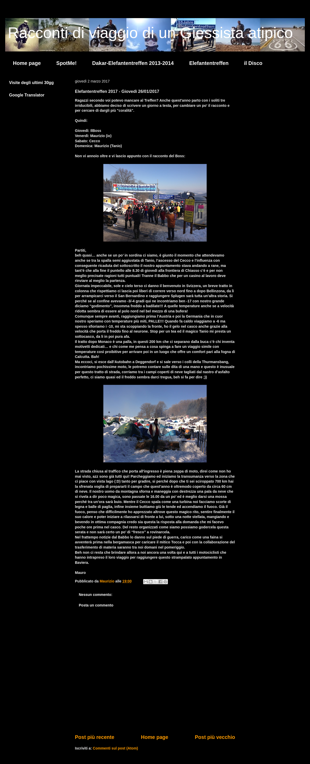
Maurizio (107, 581)
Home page (27, 63)
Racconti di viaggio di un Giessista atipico (150, 32)
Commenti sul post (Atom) (115, 748)
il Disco (253, 63)
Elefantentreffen (208, 63)
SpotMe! (66, 63)
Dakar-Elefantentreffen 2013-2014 (133, 63)
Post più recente (94, 737)
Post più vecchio (215, 737)
